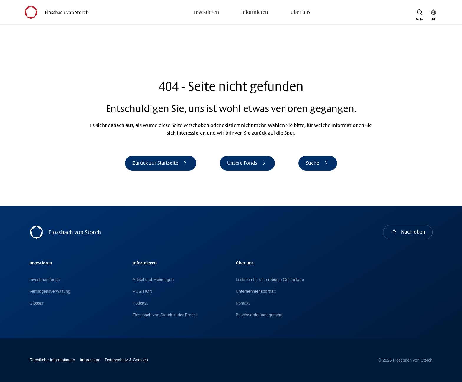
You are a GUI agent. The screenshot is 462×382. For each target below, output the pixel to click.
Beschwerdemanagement (259, 314)
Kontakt (243, 303)
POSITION (142, 291)
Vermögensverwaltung (49, 291)
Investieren (206, 12)
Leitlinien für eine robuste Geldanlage (270, 279)
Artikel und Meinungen (153, 279)
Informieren (254, 12)
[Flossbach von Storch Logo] (56, 12)
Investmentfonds (44, 279)
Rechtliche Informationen (52, 360)
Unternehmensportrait (255, 291)
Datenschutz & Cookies (126, 360)
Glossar (36, 303)
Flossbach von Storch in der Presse (165, 314)
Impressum (90, 360)
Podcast (140, 303)
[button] (419, 12)
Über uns (300, 12)
